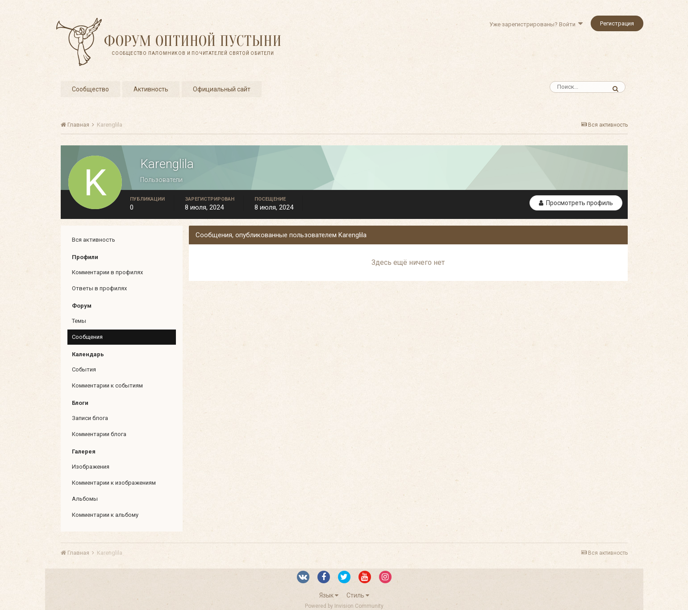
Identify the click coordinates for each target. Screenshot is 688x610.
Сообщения (87, 337)
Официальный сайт (221, 89)
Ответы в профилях (99, 288)
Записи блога (90, 418)
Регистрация (617, 23)
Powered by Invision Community (344, 606)
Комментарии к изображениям (114, 482)
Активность (150, 89)
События (84, 369)
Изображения (90, 466)
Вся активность (93, 239)
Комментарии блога (99, 434)
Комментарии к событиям (107, 385)
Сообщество (90, 89)
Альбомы (85, 498)
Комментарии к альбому (105, 514)
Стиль (357, 595)
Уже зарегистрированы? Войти (536, 24)
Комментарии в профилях (107, 272)
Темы (79, 320)
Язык (328, 595)
